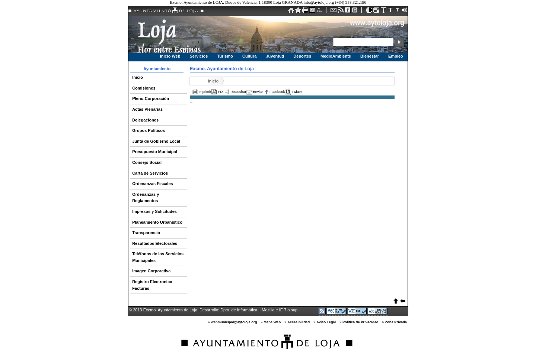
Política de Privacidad (360, 322)
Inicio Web (170, 56)
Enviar (258, 92)
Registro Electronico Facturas (152, 285)
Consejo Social (147, 162)
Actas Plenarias (147, 109)
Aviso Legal (326, 322)
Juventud (275, 56)
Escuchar (239, 92)
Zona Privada (396, 322)
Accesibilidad (298, 322)
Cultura (249, 56)
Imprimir (204, 92)
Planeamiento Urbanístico (157, 222)
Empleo (395, 56)
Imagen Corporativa (151, 271)
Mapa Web (272, 322)
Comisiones (143, 88)
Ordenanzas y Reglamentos (145, 197)
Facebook (277, 92)
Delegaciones (145, 120)
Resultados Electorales (154, 243)
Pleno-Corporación (150, 98)
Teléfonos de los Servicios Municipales (158, 257)
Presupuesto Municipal (154, 151)
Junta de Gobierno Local (156, 141)
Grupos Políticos (148, 130)
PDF (221, 92)
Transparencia (146, 232)
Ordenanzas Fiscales (152, 183)
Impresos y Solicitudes (154, 211)
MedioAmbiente (335, 56)
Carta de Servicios (150, 173)
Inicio (137, 77)
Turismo (225, 56)
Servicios (198, 56)
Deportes (302, 56)
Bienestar (369, 56)
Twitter (296, 92)
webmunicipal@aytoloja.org (234, 322)
